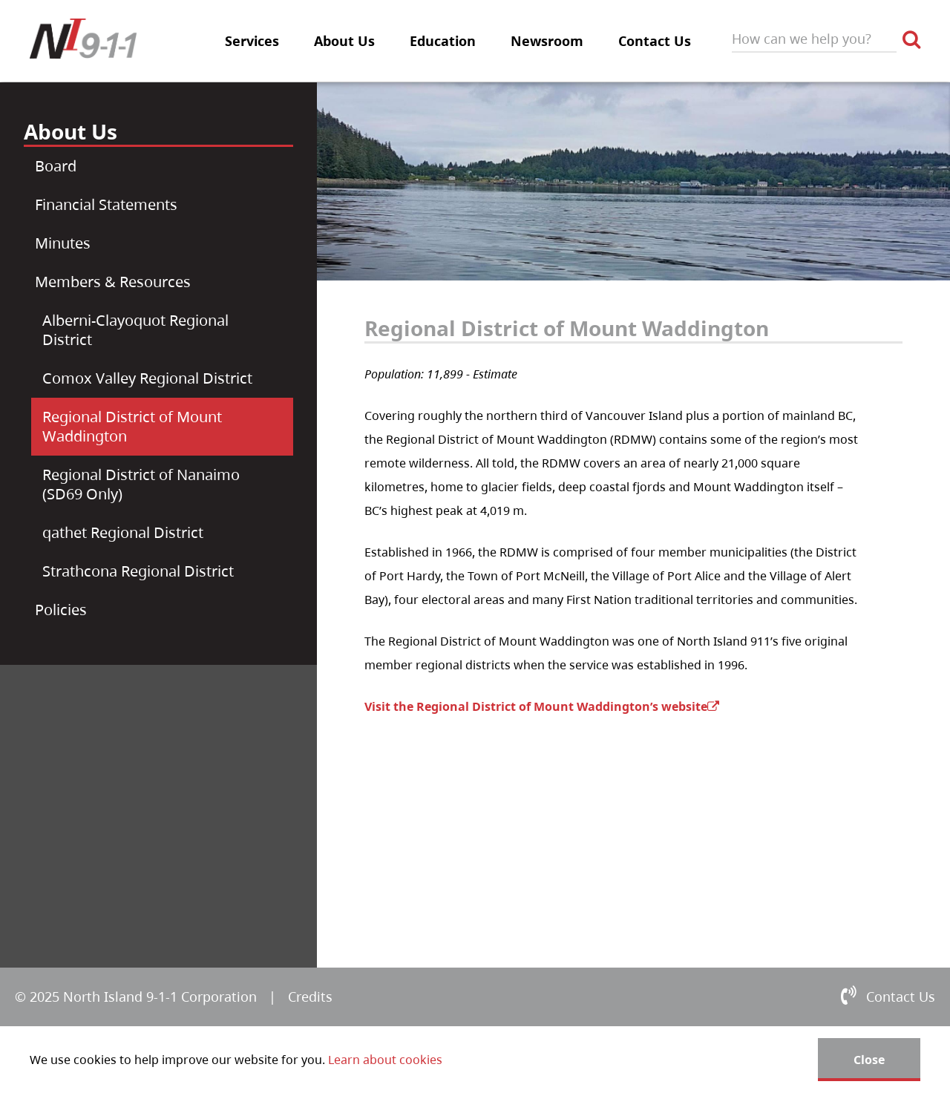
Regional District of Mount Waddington (132, 426)
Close (869, 1059)
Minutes (63, 243)
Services (252, 41)
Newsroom (547, 41)
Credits (310, 996)
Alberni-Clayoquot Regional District (135, 329)
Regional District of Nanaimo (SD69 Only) (141, 484)
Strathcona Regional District (138, 571)
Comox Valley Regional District (147, 378)
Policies (61, 610)
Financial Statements (106, 204)
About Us (344, 41)
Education (443, 41)
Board (55, 166)
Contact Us (654, 41)
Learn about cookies (385, 1059)
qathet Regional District (122, 532)
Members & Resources (113, 282)
